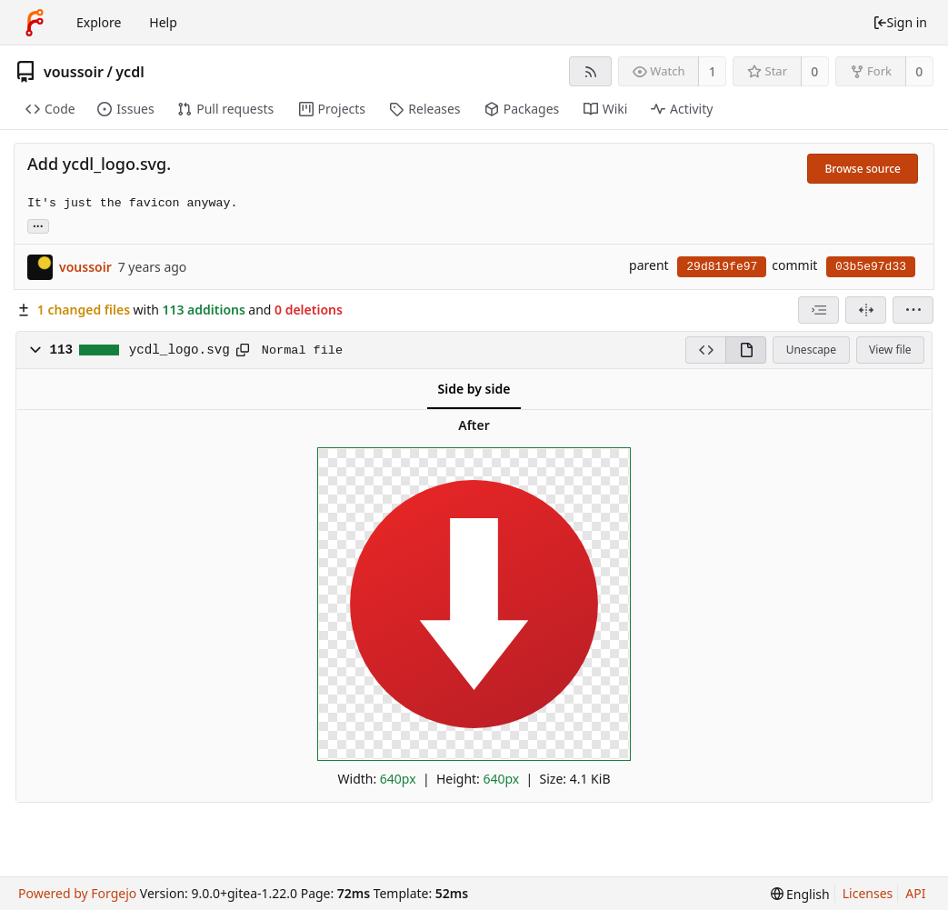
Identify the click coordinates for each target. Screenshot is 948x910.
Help (163, 22)
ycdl (129, 72)
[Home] (34, 22)
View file (890, 349)
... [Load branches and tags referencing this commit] (38, 225)
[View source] (705, 350)
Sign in (900, 22)
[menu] (913, 310)
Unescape (811, 349)
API (915, 893)
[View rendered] (745, 350)
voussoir (74, 72)
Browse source (862, 168)
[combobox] (818, 310)
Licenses (868, 893)
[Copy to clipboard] (242, 350)
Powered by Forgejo (77, 893)
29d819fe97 (721, 267)
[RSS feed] (590, 71)
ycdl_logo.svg (179, 350)
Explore (98, 22)
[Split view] (865, 310)
